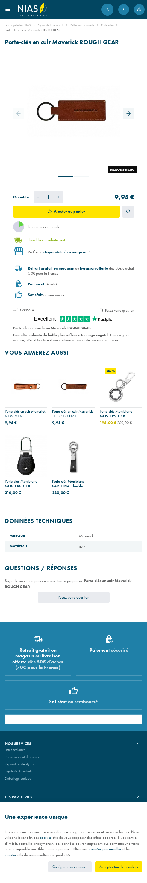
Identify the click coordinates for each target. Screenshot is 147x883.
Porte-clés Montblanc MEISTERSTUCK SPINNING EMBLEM (116, 414)
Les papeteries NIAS (18, 25)
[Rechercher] (107, 9)
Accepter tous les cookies (118, 866)
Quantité (21, 197)
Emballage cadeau (18, 778)
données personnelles (105, 849)
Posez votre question (119, 310)
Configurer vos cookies (69, 866)
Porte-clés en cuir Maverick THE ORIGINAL (72, 414)
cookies (45, 837)
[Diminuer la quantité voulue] (38, 197)
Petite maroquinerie (82, 25)
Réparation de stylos (19, 764)
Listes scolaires (15, 749)
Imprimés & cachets (18, 771)
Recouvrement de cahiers (22, 757)
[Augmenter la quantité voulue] (58, 197)
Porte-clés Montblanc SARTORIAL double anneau (68, 484)
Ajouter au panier (69, 211)
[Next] (128, 113)
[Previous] (18, 113)
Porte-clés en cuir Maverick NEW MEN (25, 414)
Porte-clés (107, 25)
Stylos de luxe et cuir (51, 25)
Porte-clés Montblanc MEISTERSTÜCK (21, 484)
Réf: (15, 310)
